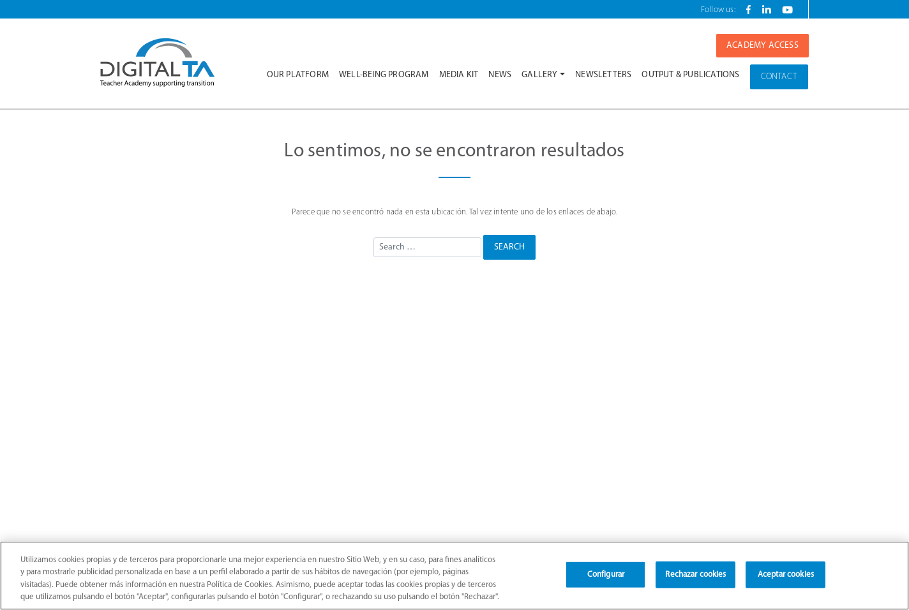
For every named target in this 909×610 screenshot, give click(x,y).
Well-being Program (384, 75)
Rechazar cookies (695, 574)
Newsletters (603, 75)
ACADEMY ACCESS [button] (762, 45)
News (499, 75)
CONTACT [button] (779, 77)
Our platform (298, 75)
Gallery (539, 75)
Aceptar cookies (786, 574)
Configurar (605, 574)
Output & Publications (690, 75)
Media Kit (459, 75)
